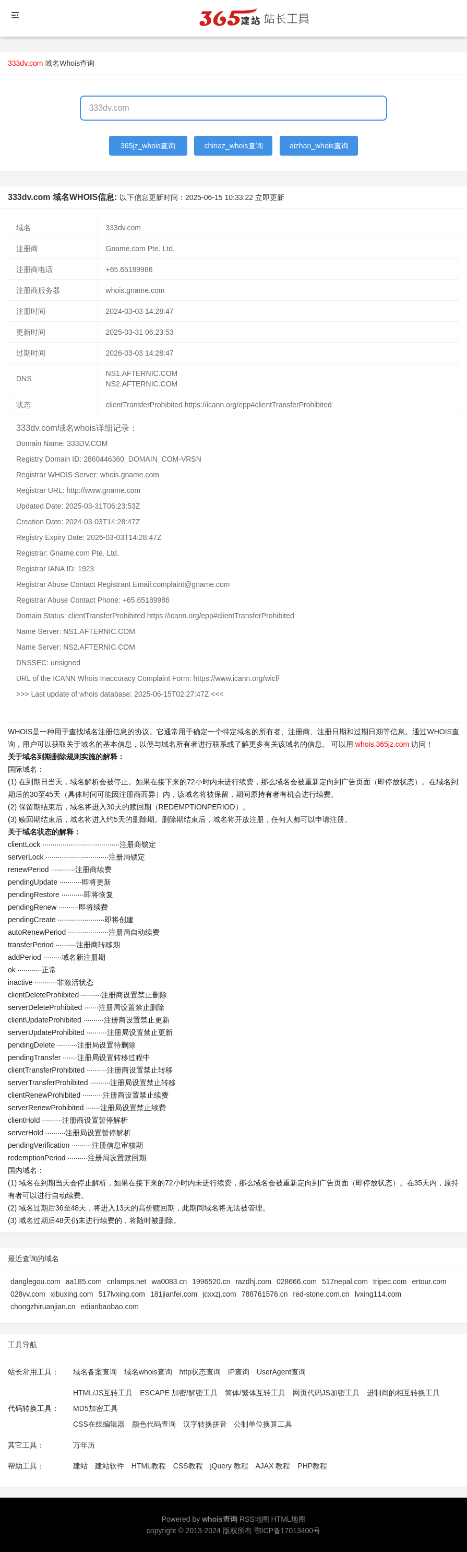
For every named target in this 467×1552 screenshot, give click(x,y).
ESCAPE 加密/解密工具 (179, 1393)
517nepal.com (345, 1281)
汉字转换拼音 (205, 1424)
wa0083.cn (169, 1281)
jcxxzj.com (219, 1294)
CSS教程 (188, 1466)
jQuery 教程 (229, 1466)
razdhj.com (253, 1281)
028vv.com (27, 1294)
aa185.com (84, 1281)
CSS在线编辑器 (99, 1424)
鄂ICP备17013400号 (287, 1530)
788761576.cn (265, 1294)
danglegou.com (35, 1281)
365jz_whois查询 (148, 146)
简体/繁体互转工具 (255, 1393)
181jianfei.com (173, 1294)
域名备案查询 (95, 1372)
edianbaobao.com (110, 1306)
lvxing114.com (378, 1294)
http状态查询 (200, 1372)
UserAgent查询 (281, 1372)
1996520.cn (211, 1281)
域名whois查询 (148, 1372)
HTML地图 (288, 1519)
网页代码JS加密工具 (326, 1393)
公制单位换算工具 (263, 1424)
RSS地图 (254, 1519)
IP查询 (238, 1372)
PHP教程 (312, 1466)
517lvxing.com (121, 1294)
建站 (80, 1466)
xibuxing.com (72, 1294)
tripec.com (390, 1281)
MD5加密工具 (95, 1408)
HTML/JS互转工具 (103, 1393)
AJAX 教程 (273, 1466)
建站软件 (109, 1466)
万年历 (84, 1445)
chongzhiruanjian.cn (43, 1306)
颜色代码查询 (154, 1424)
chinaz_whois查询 (233, 146)
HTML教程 (148, 1466)
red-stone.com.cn (321, 1294)
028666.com (297, 1281)
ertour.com (429, 1281)
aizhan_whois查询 (319, 146)
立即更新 (269, 197)
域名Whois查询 (69, 63)
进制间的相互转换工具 (403, 1393)
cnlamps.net (126, 1281)
